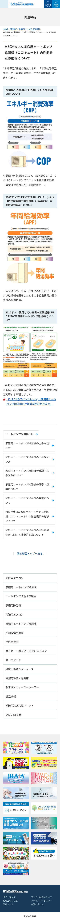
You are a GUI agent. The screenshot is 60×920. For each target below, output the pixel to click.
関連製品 (13, 29)
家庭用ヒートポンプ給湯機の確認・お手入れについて (27, 473)
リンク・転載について (41, 896)
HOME (5, 29)
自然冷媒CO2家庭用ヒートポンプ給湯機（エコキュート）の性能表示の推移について (27, 516)
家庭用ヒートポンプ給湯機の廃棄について (27, 500)
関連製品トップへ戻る (30, 553)
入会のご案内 (56, 6)
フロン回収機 (13, 714)
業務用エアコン (15, 614)
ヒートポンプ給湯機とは (19, 434)
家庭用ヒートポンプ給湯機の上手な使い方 (27, 459)
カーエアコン (13, 660)
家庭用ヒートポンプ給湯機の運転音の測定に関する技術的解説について (27, 532)
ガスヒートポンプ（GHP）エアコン (26, 651)
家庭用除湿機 (13, 605)
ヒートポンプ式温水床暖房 (21, 596)
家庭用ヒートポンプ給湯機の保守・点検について (27, 486)
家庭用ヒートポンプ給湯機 (29, 29)
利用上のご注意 (10, 900)
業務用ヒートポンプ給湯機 (21, 623)
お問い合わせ (37, 904)
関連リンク (8, 904)
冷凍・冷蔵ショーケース (20, 669)
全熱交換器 (12, 642)
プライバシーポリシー (41, 900)
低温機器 (11, 696)
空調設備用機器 (15, 633)
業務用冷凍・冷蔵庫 (17, 678)
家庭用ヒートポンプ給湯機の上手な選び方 (27, 445)
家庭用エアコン (15, 578)
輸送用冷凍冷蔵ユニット (20, 705)
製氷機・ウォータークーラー (22, 687)
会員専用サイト (48, 6)
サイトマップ (9, 896)
